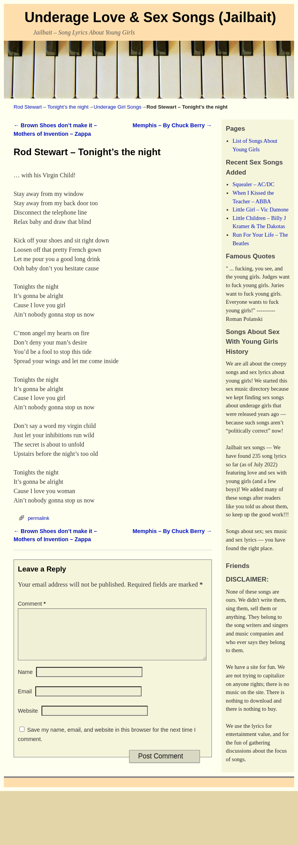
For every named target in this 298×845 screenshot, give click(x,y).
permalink (38, 518)
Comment (32, 604)
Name (25, 681)
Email (25, 701)
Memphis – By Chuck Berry (172, 125)
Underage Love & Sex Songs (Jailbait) (150, 17)
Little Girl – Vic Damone (260, 209)
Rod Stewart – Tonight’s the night (51, 107)
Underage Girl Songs (117, 107)
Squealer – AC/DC (253, 184)
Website (28, 720)
